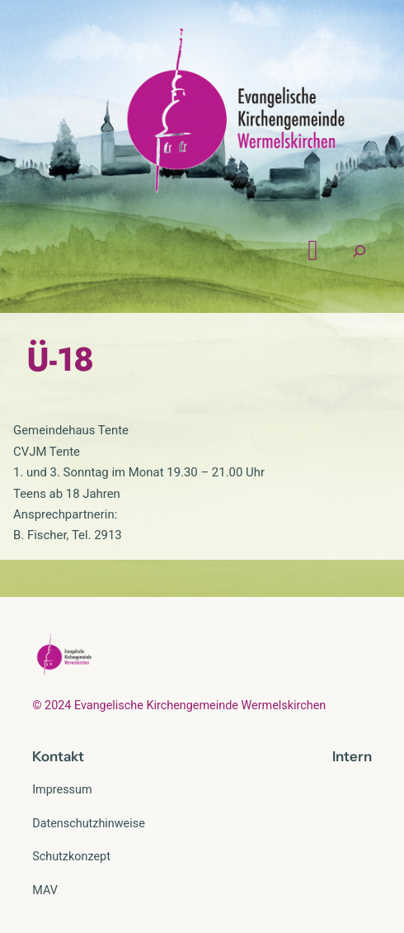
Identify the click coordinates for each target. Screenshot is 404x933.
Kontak (55, 756)
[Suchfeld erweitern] (359, 250)
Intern (352, 756)
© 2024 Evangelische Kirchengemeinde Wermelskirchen (179, 706)
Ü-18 (60, 359)
